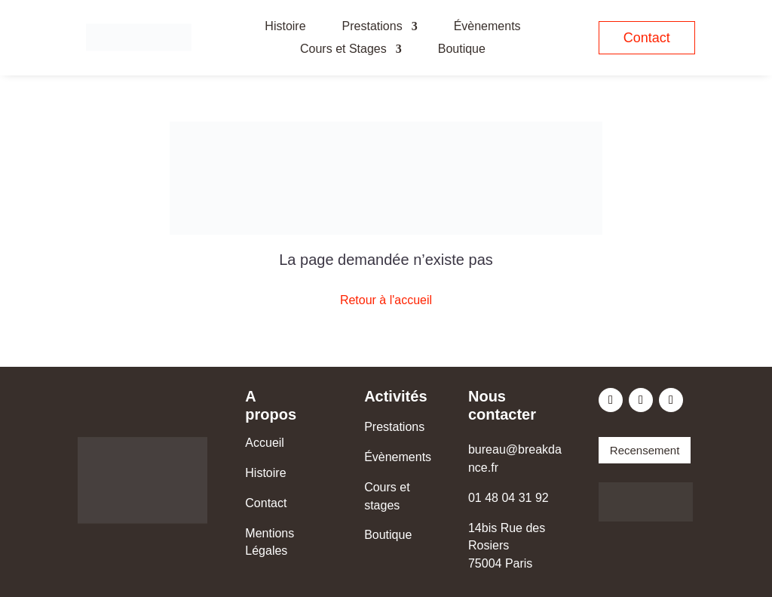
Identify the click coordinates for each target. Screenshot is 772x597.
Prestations (372, 26)
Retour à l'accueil (386, 300)
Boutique (462, 49)
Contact (646, 37)
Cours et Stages (343, 49)
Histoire (285, 26)
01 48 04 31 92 (508, 497)
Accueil (264, 442)
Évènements (487, 26)
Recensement (645, 450)
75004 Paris (500, 563)
